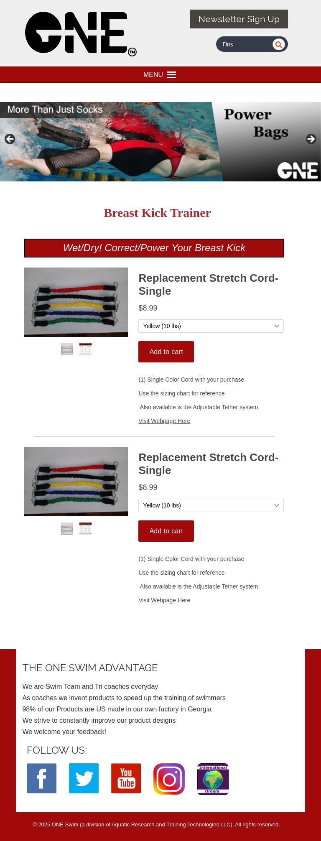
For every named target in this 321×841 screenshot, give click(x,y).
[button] (153, 74)
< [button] (10, 139)
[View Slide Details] (160, 141)
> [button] (310, 139)
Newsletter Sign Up (239, 19)
